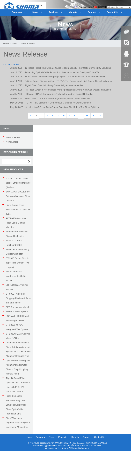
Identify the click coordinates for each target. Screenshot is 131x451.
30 (94, 115)
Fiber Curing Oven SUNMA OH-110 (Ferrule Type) (18, 209)
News (15, 43)
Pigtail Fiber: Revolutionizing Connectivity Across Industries (54, 85)
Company (40, 437)
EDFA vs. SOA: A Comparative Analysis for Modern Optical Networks (58, 94)
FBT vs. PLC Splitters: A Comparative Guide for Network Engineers (58, 102)
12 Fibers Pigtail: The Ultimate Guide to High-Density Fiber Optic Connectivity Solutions (68, 68)
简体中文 (100, 7)
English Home (83, 7)
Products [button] (53, 12)
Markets (75, 437)
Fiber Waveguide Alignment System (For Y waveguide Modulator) (18, 422)
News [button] (35, 12)
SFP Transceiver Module (18, 307)
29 (87, 115)
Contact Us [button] (112, 12)
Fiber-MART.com (69, 448)
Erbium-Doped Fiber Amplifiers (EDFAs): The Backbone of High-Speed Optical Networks (68, 81)
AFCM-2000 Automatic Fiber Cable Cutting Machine (17, 222)
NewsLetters (12, 142)
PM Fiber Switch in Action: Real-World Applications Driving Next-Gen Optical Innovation (68, 89)
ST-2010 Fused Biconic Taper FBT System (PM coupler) (17, 262)
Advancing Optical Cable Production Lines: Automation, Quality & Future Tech (63, 72)
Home (6, 43)
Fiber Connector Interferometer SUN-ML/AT (16, 276)
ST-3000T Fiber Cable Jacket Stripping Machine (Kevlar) (18, 183)
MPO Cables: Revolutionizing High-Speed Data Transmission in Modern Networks (65, 76)
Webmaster (83, 448)
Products (62, 437)
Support (86, 437)
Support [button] (92, 12)
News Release (13, 137)
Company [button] (17, 12)
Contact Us (99, 437)
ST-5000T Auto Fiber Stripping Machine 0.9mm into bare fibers (18, 298)
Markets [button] (73, 12)
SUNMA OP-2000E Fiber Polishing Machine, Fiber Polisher (18, 196)
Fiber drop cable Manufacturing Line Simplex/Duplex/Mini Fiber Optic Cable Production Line (16, 405)
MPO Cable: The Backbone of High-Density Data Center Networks (57, 98)
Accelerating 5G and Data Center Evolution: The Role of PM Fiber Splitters (62, 107)
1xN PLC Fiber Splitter (17, 311)
